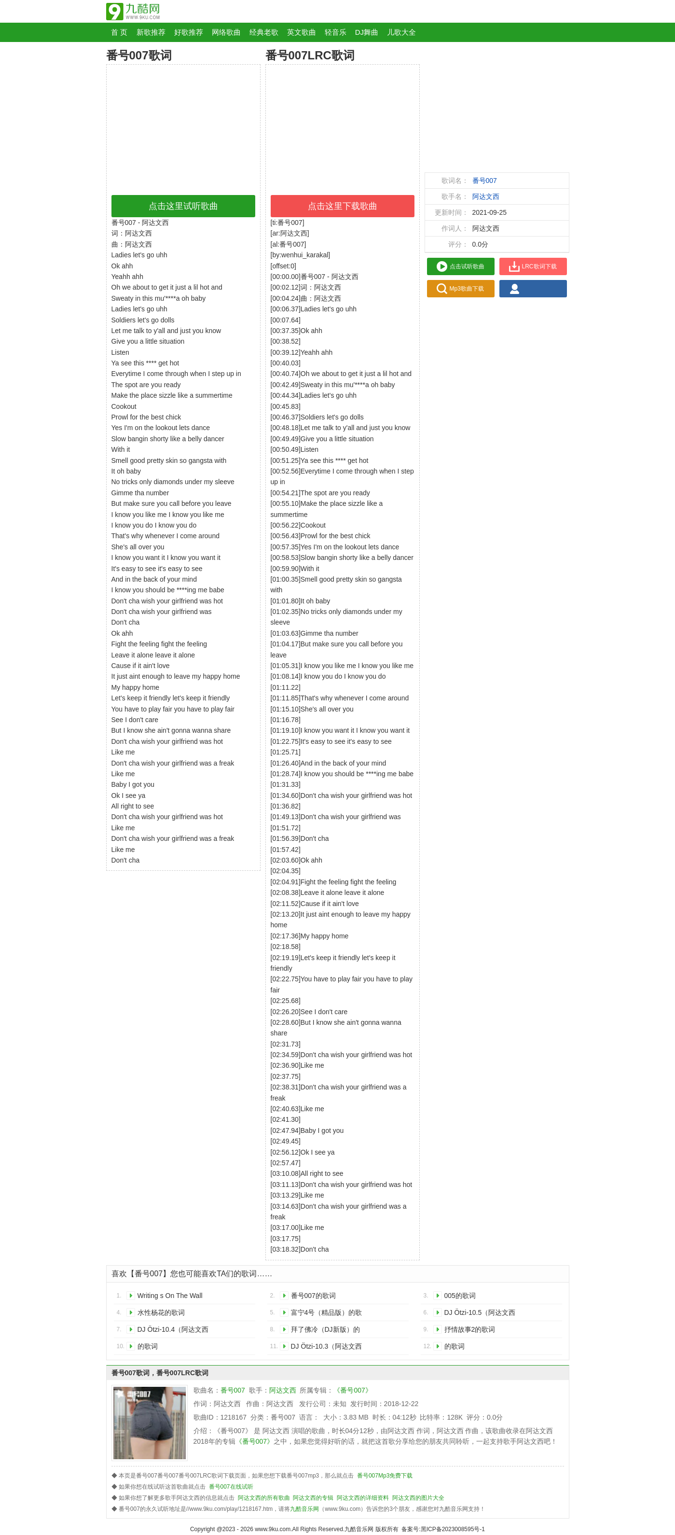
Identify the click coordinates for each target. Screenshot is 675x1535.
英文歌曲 (301, 32)
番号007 (484, 180)
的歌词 (148, 1346)
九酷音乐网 (304, 1509)
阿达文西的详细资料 (363, 1497)
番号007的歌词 (313, 1295)
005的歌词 (460, 1295)
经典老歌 (263, 32)
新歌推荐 (151, 32)
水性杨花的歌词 (161, 1312)
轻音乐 (335, 32)
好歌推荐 (188, 32)
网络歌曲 (226, 32)
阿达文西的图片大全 (418, 1497)
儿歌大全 (401, 32)
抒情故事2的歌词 (470, 1329)
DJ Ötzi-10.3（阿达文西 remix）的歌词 (326, 1348)
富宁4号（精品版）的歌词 (326, 1314)
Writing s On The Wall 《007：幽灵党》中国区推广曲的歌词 (173, 1297)
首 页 (119, 32)
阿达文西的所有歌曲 (264, 1497)
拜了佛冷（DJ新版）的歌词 (325, 1331)
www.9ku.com (272, 1529)
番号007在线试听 (231, 1486)
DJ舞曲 (366, 32)
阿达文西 (485, 196)
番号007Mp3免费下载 (385, 1475)
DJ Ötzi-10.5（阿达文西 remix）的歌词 (480, 1314)
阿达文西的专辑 (313, 1497)
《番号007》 (352, 1390)
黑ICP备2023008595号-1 (453, 1529)
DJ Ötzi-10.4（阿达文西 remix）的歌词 (173, 1331)
